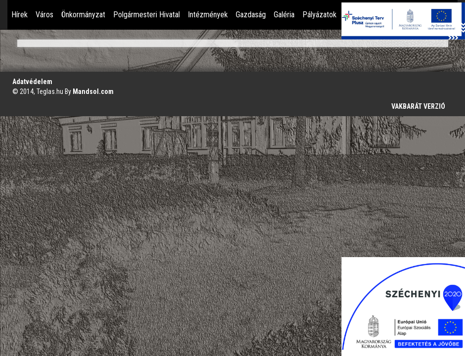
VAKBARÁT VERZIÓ (418, 106)
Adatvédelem (32, 82)
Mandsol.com (93, 91)
